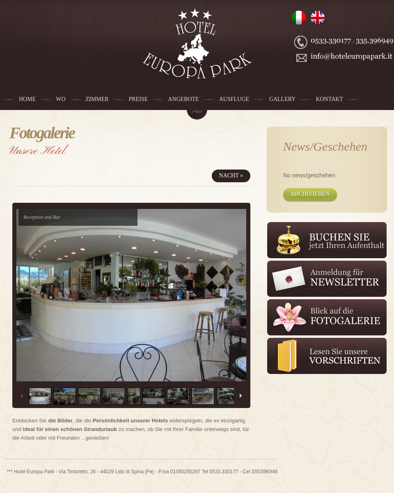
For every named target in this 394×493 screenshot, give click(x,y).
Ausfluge (234, 99)
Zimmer (97, 99)
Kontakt (329, 99)
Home (27, 99)
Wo (60, 99)
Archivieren (310, 194)
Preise (138, 99)
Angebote (183, 99)
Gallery (282, 99)
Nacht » (231, 175)
